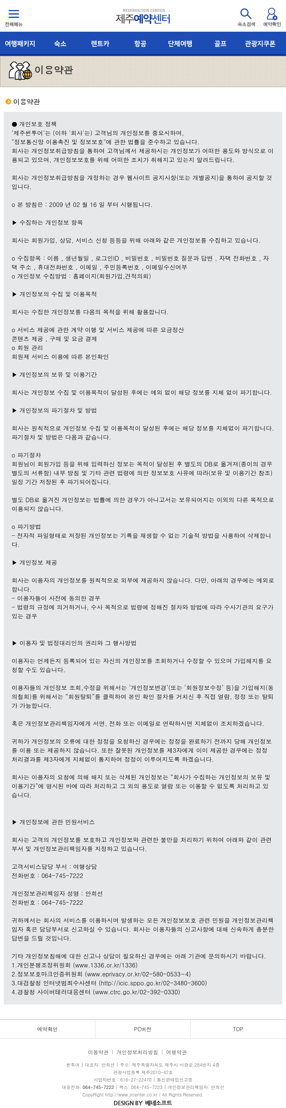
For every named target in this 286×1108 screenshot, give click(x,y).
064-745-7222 (98, 1087)
